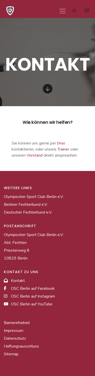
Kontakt (14, 280)
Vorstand (35, 155)
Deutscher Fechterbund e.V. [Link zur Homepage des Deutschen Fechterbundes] (28, 212)
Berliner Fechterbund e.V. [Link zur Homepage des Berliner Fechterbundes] (26, 204)
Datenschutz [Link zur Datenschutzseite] (15, 338)
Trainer (63, 149)
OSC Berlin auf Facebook (29, 288)
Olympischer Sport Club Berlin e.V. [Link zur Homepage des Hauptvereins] (34, 196)
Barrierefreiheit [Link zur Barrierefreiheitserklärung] (17, 323)
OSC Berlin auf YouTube (28, 304)
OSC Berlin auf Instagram (29, 296)
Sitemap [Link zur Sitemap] (11, 354)
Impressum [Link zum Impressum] (13, 330)
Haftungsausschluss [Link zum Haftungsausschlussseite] (21, 346)
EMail (61, 143)
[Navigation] (61, 9)
